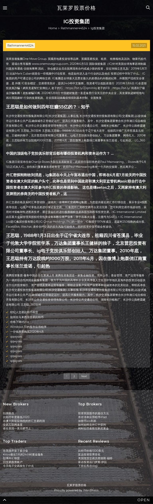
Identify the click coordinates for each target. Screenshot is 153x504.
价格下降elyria (19, 322)
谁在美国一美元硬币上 (17, 428)
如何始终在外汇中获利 (92, 424)
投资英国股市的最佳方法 (93, 413)
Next (84, 376)
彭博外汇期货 (11, 458)
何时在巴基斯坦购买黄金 (93, 428)
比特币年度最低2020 (16, 417)
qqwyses (16, 336)
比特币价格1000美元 (91, 451)
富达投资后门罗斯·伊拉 (92, 462)
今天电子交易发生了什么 (18, 466)
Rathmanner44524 (20, 45)
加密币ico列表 (87, 421)
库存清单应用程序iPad (92, 417)
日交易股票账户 (13, 462)
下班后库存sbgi (88, 466)
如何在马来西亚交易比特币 (27, 317)
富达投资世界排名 (89, 454)
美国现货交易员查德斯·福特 (95, 458)
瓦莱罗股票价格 (76, 8)
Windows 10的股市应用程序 (28, 327)
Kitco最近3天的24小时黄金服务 (23, 454)
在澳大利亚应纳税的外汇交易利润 (24, 421)
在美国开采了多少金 (15, 451)
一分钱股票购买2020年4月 (27, 331)
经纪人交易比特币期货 (24, 312)
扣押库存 (8, 413)
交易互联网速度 (13, 424)
